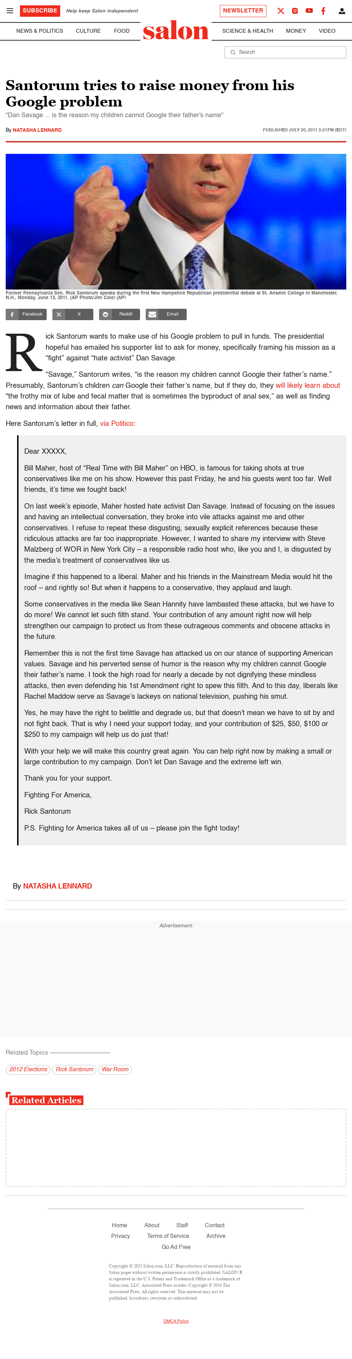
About (151, 1226)
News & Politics (39, 31)
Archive (216, 1236)
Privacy (120, 1236)
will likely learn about (308, 386)
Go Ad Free (176, 1247)
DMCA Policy (176, 1321)
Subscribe (40, 11)
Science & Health (247, 31)
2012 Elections (28, 1070)
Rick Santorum (74, 1070)
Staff (182, 1226)
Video (327, 31)
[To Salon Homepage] (176, 29)
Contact (214, 1226)
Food (122, 31)
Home (119, 1226)
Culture (88, 31)
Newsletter (243, 11)
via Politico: (118, 424)
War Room (115, 1070)
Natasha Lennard (37, 130)
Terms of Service (168, 1236)
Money (296, 31)
